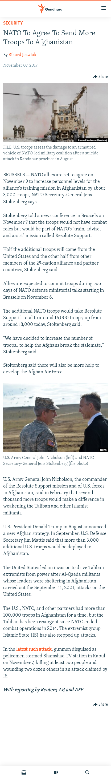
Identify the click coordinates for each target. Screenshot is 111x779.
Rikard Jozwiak (22, 55)
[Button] (100, 77)
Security (13, 23)
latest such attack (34, 649)
